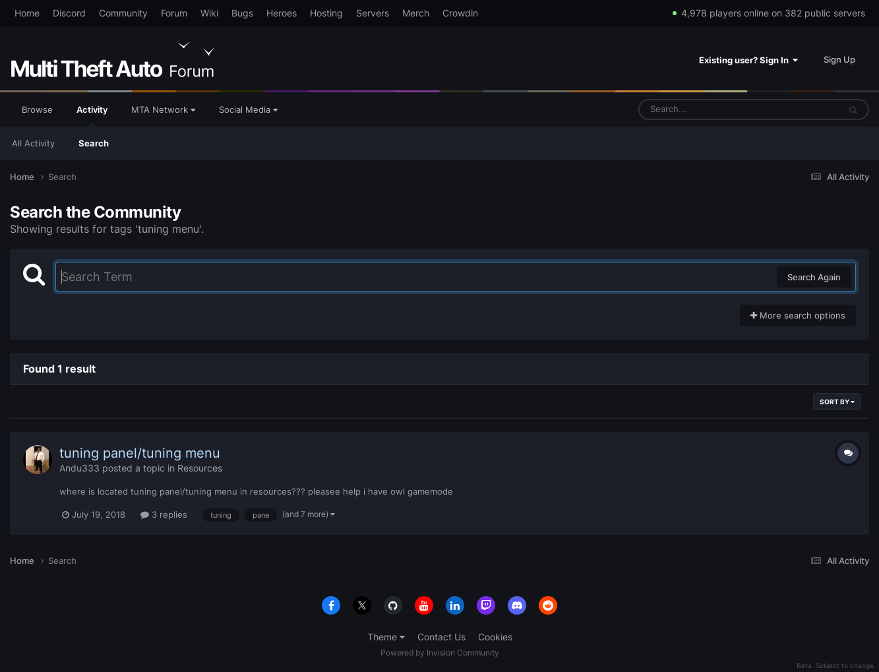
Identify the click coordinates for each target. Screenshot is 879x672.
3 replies (163, 514)
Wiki (209, 12)
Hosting (326, 12)
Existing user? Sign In (748, 60)
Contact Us (441, 636)
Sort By (837, 402)
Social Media (248, 109)
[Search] (704, 109)
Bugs (242, 12)
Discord (69, 12)
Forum (174, 12)
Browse (37, 109)
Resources (199, 467)
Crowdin (460, 12)
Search (93, 143)
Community (123, 12)
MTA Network (163, 109)
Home (27, 12)
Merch (415, 12)
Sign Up (839, 59)
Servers (372, 12)
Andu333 (79, 467)
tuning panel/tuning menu (139, 453)
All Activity (33, 143)
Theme (386, 636)
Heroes (281, 12)
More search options (797, 315)
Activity (91, 115)
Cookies (495, 636)
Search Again (814, 277)
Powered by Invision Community (439, 652)
